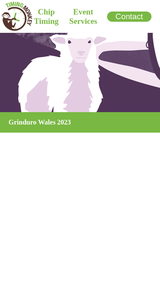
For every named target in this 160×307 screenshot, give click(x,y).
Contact (129, 16)
